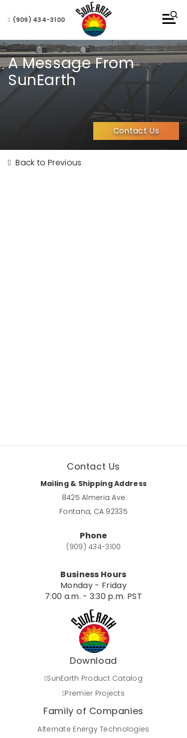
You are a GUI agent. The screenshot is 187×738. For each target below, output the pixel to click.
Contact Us (136, 130)
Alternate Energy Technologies (93, 729)
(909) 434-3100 (36, 19)
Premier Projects (93, 693)
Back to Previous (45, 162)
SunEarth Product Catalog (93, 678)
